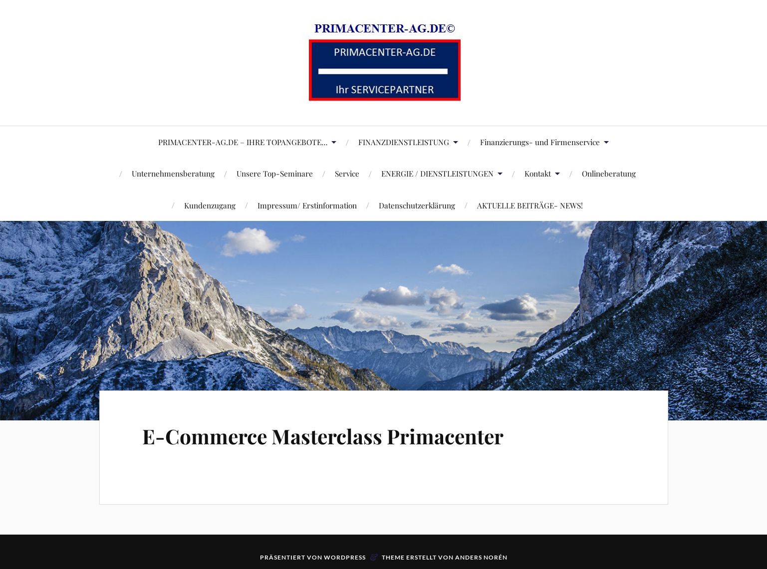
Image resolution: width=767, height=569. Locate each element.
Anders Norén (481, 557)
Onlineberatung (609, 173)
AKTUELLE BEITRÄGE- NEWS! (530, 205)
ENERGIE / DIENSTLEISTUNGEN (437, 173)
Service (347, 173)
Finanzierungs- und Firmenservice (540, 142)
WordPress (345, 557)
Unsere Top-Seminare (275, 173)
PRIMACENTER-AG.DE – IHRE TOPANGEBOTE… (242, 142)
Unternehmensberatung (173, 173)
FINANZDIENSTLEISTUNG (403, 142)
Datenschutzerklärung (417, 205)
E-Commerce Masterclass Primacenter (338, 435)
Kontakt (537, 173)
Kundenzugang (210, 205)
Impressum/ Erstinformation (307, 205)
